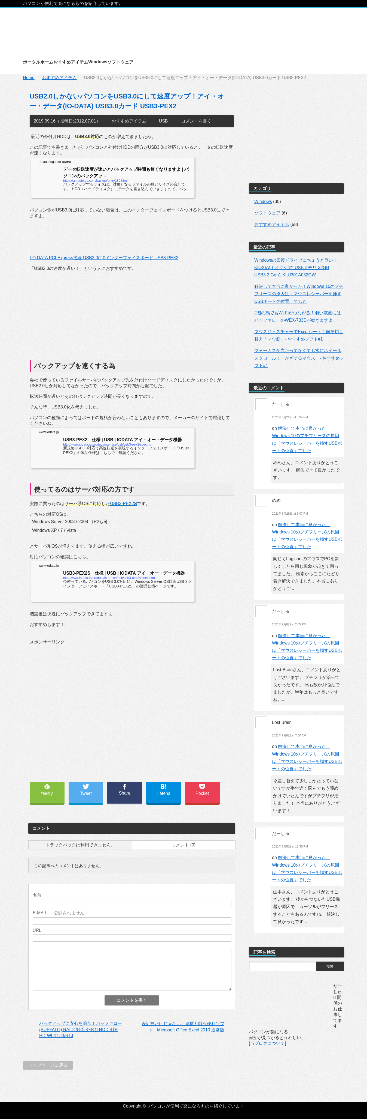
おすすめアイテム (59, 77)
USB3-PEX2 (123, 503)
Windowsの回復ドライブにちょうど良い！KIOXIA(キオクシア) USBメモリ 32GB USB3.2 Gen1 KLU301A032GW (295, 267)
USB (163, 121)
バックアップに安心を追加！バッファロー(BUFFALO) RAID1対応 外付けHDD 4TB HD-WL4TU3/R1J (80, 1029)
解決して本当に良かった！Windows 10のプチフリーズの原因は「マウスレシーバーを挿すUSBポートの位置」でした (298, 293)
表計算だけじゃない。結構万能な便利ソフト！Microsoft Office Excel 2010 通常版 (183, 1026)
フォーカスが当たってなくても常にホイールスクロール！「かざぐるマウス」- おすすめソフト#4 (299, 358)
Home (29, 77)
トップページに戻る (48, 1065)
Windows (263, 201)
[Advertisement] (132, 314)
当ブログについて (267, 1043)
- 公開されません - (60, 913)
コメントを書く (196, 121)
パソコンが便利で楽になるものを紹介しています (196, 1106)
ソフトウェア (267, 213)
